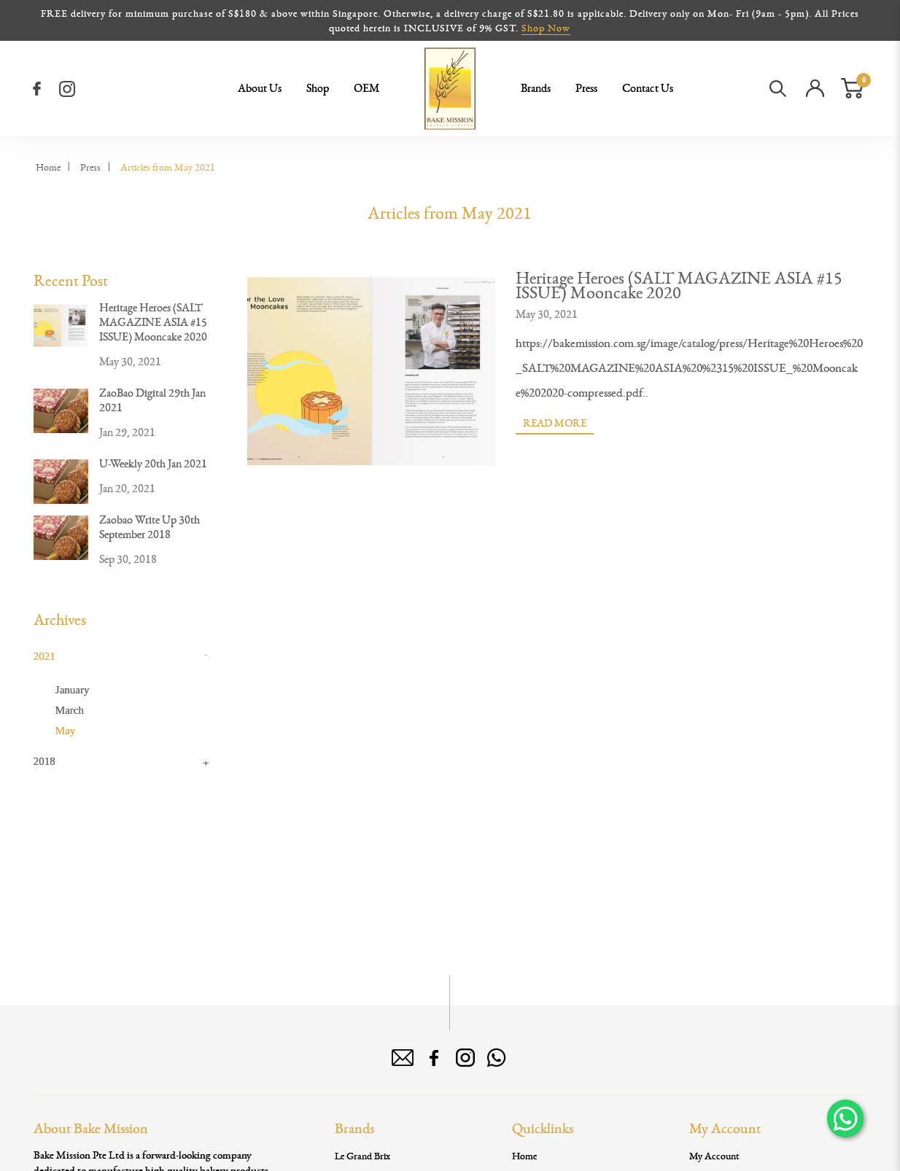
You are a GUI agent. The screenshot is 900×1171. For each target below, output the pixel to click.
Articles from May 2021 (167, 167)
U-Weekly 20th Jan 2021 (153, 463)
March (69, 710)
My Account (714, 1155)
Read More (554, 422)
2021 (44, 656)
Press (90, 167)
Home (48, 167)
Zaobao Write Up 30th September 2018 (149, 527)
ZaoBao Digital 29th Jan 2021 (152, 400)
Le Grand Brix (362, 1155)
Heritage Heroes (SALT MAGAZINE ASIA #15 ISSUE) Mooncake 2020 (153, 322)
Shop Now (545, 27)
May (65, 730)
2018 (44, 761)
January (72, 690)
